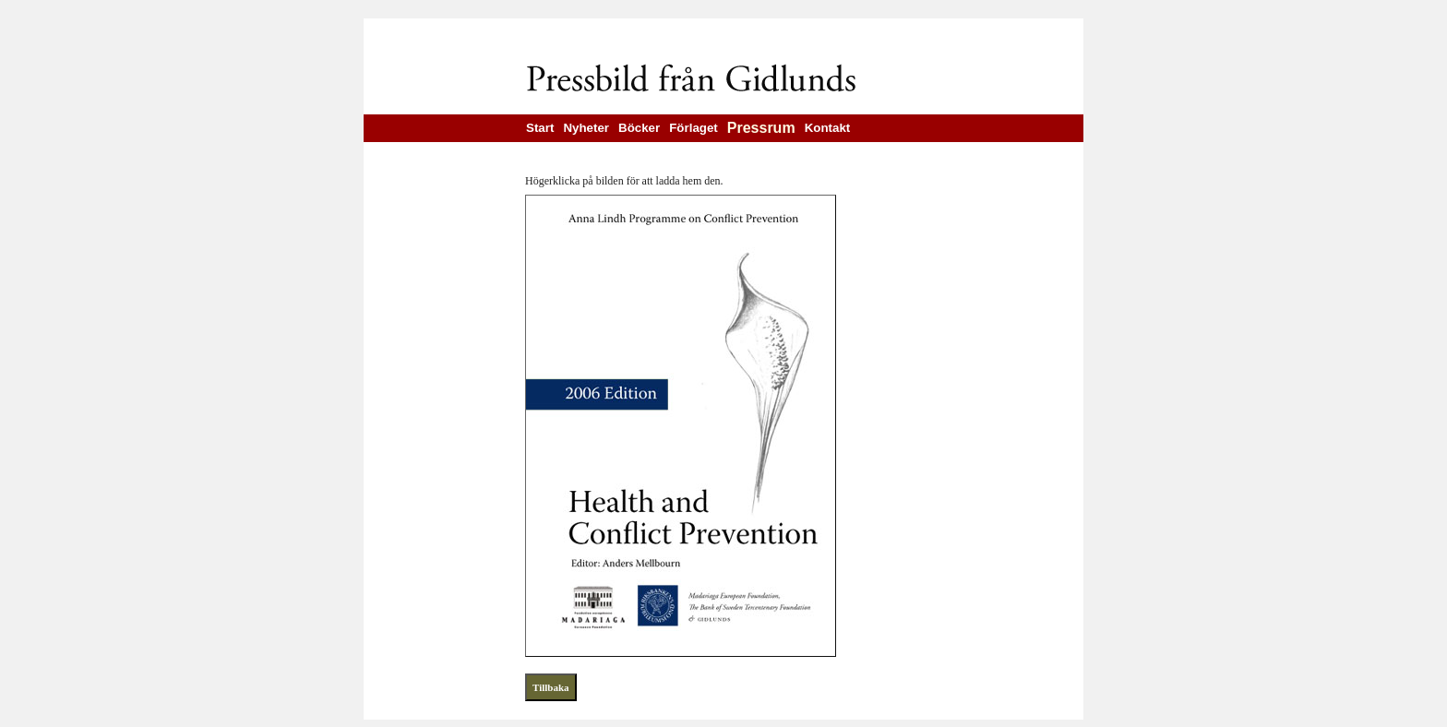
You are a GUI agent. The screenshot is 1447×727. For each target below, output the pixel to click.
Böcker (639, 128)
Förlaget (693, 128)
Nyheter (586, 128)
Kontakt (828, 128)
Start (540, 128)
